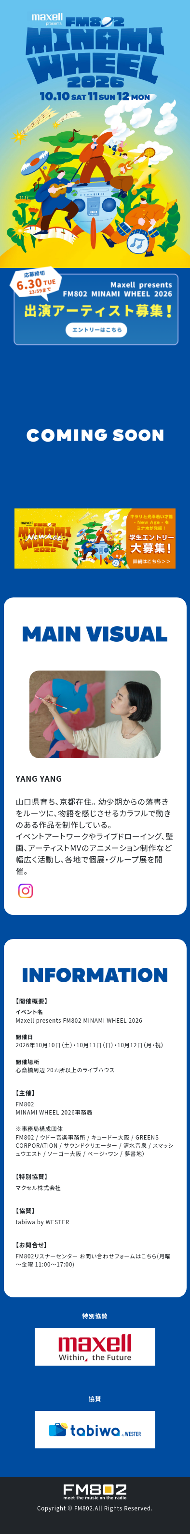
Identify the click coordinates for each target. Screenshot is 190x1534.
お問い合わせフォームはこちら (118, 1256)
